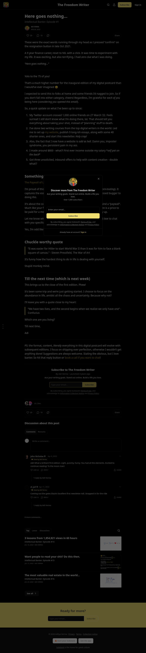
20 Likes (37, 403)
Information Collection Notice (72, 224)
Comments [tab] (30, 432)
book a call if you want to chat (82, 357)
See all (32, 593)
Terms (78, 634)
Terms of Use (86, 222)
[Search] (108, 4)
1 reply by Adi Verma (42, 478)
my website (51, 132)
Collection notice (90, 634)
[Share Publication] (114, 4)
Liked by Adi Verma (39, 459)
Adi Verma (35, 27)
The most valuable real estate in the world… (52, 575)
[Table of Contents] (3, 326)
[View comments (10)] (39, 35)
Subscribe (124, 4)
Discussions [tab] (45, 530)
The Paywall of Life (36, 182)
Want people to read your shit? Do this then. (52, 556)
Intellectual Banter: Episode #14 (39, 541)
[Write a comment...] (76, 445)
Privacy (71, 634)
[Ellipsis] (120, 456)
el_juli (33, 487)
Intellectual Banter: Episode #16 (39, 578)
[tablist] (36, 431)
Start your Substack (64, 640)
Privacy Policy (93, 224)
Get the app (86, 640)
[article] (73, 543)
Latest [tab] (34, 530)
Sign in (138, 4)
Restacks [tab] (41, 432)
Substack (60, 647)
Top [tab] (27, 530)
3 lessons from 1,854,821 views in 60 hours (51, 538)
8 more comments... (33, 517)
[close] (98, 179)
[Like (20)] (29, 35)
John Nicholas (37, 456)
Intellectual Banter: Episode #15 (39, 560)
